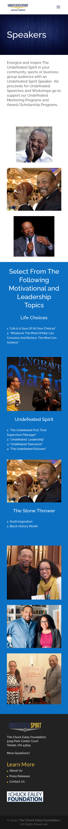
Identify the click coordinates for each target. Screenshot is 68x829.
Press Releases (19, 776)
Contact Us (17, 781)
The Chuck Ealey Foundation (39, 820)
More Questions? (18, 753)
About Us (15, 770)
